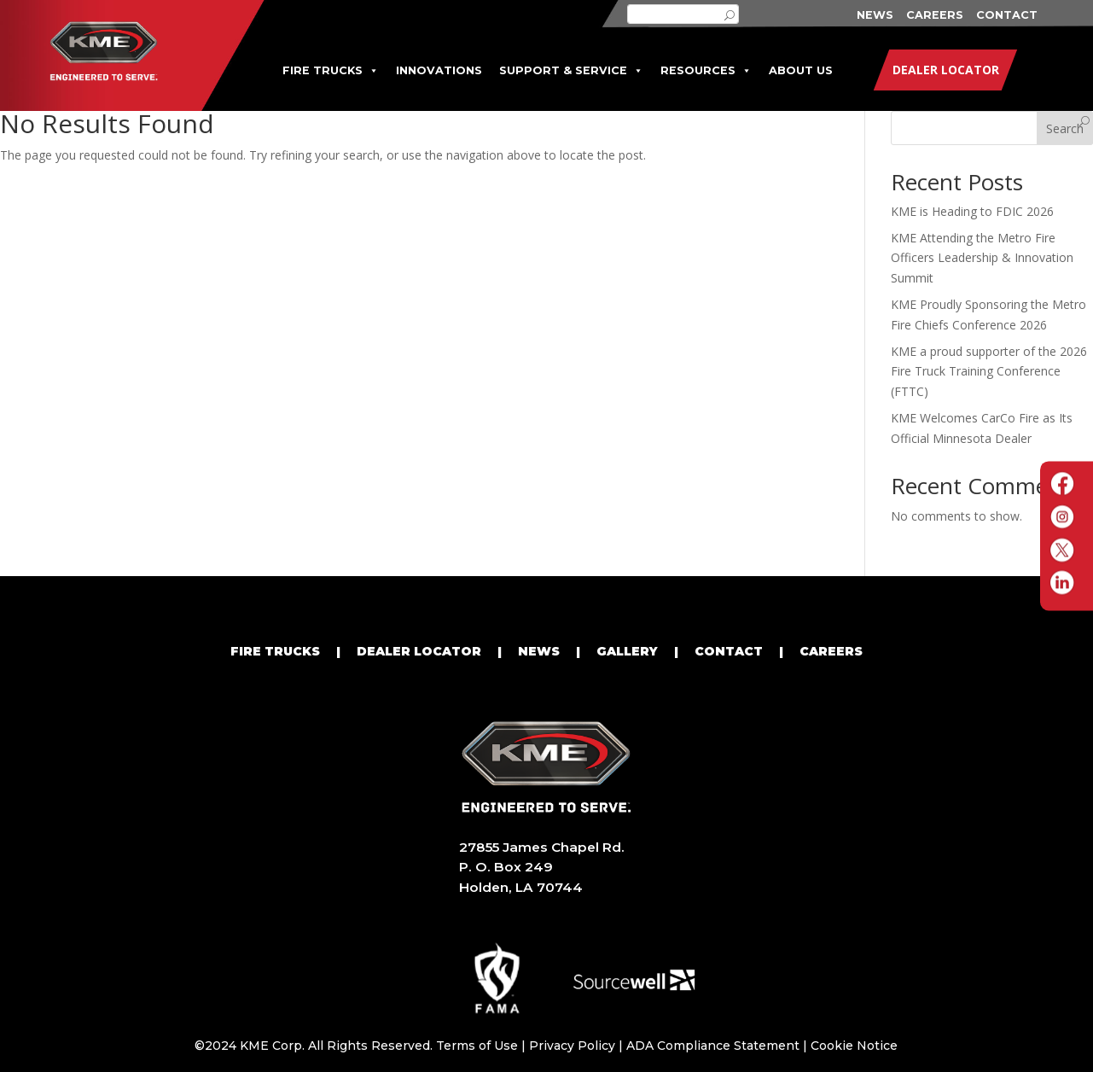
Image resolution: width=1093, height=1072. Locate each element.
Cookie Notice (854, 1045)
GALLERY (627, 651)
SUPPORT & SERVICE (571, 70)
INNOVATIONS (439, 70)
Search (1065, 128)
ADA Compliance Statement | (718, 1045)
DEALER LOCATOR (419, 651)
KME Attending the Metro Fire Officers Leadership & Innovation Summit (982, 258)
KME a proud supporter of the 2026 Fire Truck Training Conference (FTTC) (989, 371)
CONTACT (1007, 15)
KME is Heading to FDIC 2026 (972, 211)
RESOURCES (706, 70)
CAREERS (934, 15)
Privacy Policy (572, 1045)
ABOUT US (801, 70)
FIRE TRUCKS (330, 70)
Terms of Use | (482, 1045)
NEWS (875, 15)
